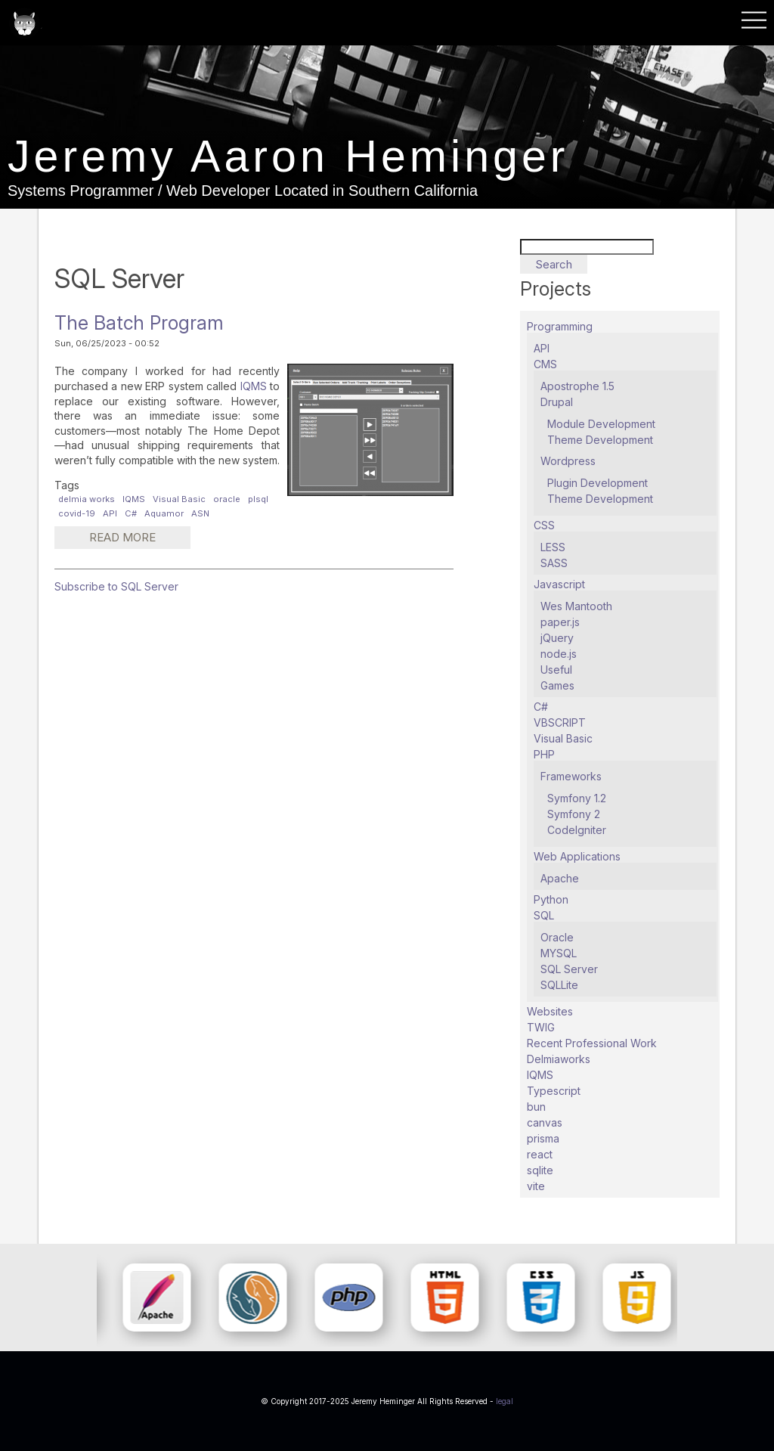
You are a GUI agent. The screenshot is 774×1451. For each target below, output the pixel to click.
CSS (544, 525)
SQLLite (559, 984)
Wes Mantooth (576, 606)
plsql (258, 499)
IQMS (253, 386)
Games (557, 685)
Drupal (556, 401)
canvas (544, 1122)
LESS (552, 547)
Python (551, 899)
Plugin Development (597, 482)
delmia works (86, 499)
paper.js (560, 621)
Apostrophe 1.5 (577, 386)
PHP (544, 754)
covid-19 (76, 513)
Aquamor (164, 513)
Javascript (559, 584)
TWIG (541, 1027)
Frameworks (571, 776)
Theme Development (600, 439)
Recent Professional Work (592, 1043)
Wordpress (568, 460)
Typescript (553, 1090)
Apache (559, 878)
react (540, 1154)
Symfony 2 (573, 814)
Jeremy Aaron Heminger (292, 157)
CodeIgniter (576, 829)
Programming (560, 326)
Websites (550, 1011)
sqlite (540, 1170)
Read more (133, 540)
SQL (544, 915)
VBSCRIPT (560, 722)
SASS (554, 563)
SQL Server (569, 969)
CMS (545, 364)
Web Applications (577, 856)
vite (536, 1186)
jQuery (557, 637)
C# (131, 513)
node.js (558, 653)
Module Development (601, 423)
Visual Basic (179, 499)
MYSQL (558, 953)
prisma (543, 1138)
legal (504, 1401)
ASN (200, 513)
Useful (556, 669)
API (110, 513)
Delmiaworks (558, 1059)
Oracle (557, 937)
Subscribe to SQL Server (116, 586)
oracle (226, 499)
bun (536, 1106)
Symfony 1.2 (576, 798)
